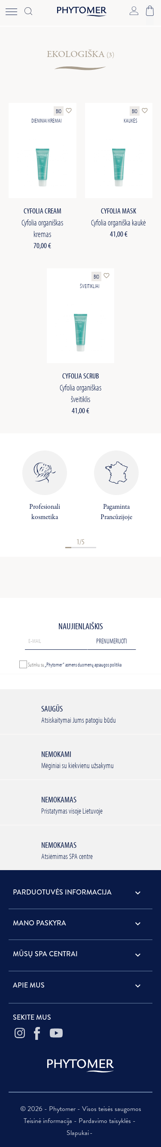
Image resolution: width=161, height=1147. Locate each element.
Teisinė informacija (49, 1121)
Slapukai (78, 1133)
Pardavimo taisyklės (106, 1121)
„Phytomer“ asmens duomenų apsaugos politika (83, 664)
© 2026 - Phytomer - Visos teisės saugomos (80, 1109)
